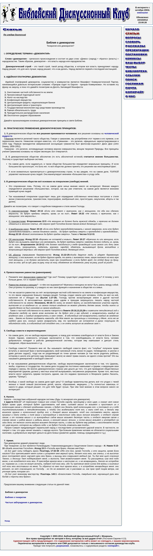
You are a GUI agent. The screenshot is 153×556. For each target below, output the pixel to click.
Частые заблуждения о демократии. (24, 502)
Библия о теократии (15, 497)
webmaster (142, 12)
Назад (7, 521)
